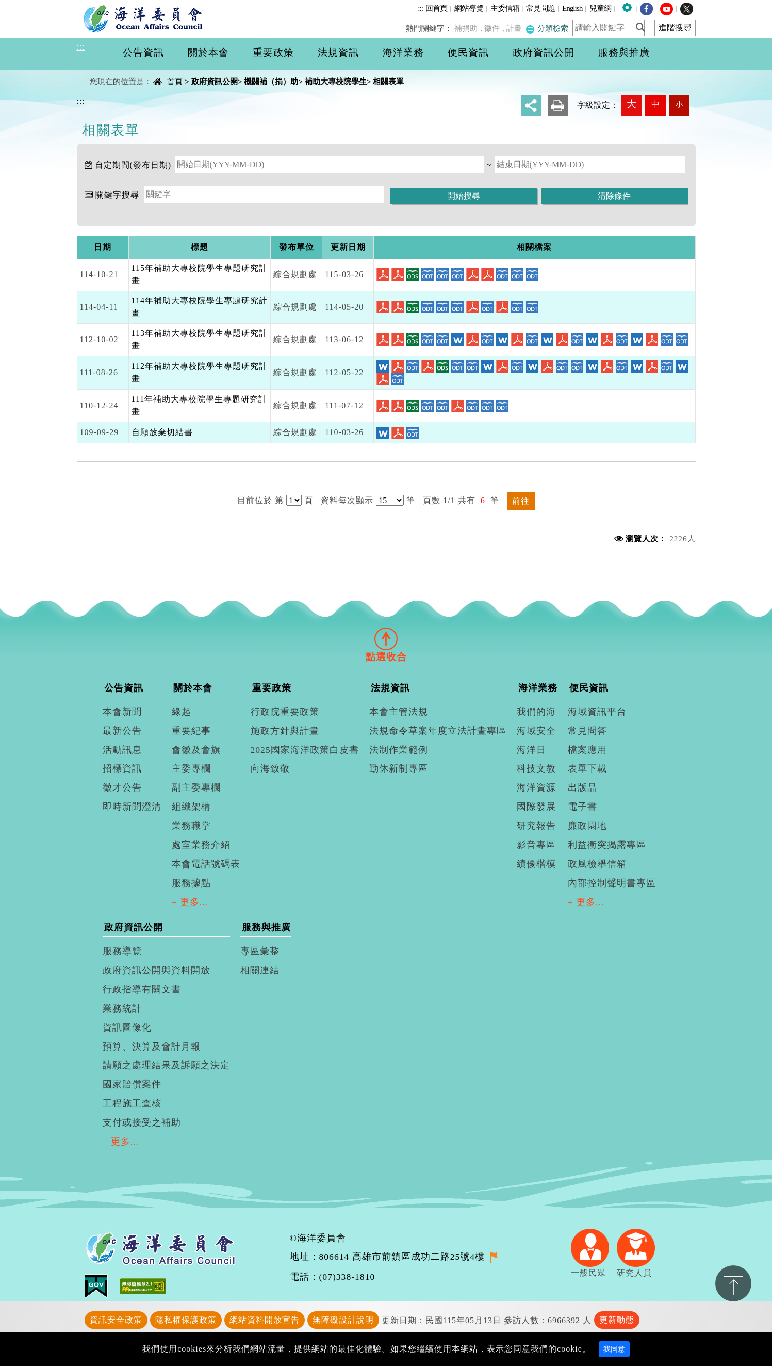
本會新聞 (122, 711)
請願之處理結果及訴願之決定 (166, 1065)
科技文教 (536, 768)
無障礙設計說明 (343, 1319)
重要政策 (271, 688)
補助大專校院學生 (336, 81)
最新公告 (122, 731)
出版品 (582, 787)
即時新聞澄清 (132, 806)
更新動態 (616, 1319)
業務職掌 (191, 826)
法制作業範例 (398, 750)
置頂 (733, 1283)
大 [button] (631, 104)
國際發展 (536, 806)
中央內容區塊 (103, 72)
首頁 (175, 81)
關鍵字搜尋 (117, 194)
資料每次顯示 (347, 500)
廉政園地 (587, 826)
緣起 (181, 711)
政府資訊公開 (214, 81)
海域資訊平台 (597, 711)
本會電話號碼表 (206, 864)
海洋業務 (537, 688)
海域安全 (536, 731)
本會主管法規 (398, 711)
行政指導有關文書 (142, 989)
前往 (521, 500)
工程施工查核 (132, 1103)
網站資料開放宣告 (264, 1319)
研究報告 (536, 826)
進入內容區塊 (26, 6)
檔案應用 (587, 750)
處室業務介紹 (201, 845)
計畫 (516, 28)
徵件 (495, 28)
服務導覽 (122, 951)
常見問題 (540, 8)
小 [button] (679, 104)
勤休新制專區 (398, 768)
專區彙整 (260, 951)
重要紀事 (191, 731)
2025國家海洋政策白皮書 (305, 750)
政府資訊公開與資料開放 (156, 970)
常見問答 (587, 731)
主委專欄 (191, 768)
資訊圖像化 (127, 1027)
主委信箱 (504, 8)
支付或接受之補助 (142, 1122)
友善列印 (558, 105)
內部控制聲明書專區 (612, 883)
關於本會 (192, 688)
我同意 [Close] (614, 1349)
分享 (531, 105)
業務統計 (122, 1008)
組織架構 (191, 806)
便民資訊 (589, 688)
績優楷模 (536, 864)
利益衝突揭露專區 (607, 845)
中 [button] (655, 104)
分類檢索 (547, 28)
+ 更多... (190, 902)
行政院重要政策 (285, 711)
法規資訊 (390, 688)
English (572, 8)
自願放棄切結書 (162, 432)
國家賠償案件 (132, 1084)
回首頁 (436, 8)
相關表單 (388, 81)
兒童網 (600, 8)
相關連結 (260, 970)
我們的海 (536, 711)
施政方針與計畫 (285, 731)
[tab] (386, 638)
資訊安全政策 (116, 1319)
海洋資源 (536, 787)
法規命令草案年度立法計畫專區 (437, 731)
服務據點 (191, 883)
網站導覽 (468, 8)
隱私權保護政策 (186, 1319)
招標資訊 (122, 768)
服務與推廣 (266, 927)
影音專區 (536, 845)
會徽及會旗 (196, 750)
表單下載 (587, 768)
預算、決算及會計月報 (152, 1046)
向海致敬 (270, 768)
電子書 (582, 806)
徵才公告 (122, 787)
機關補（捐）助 (271, 81)
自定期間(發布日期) (133, 164)
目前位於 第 (260, 500)
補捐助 (469, 28)
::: (420, 8)
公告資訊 (123, 688)
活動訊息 (122, 750)
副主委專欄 (196, 787)
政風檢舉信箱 (597, 864)
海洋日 (531, 750)
